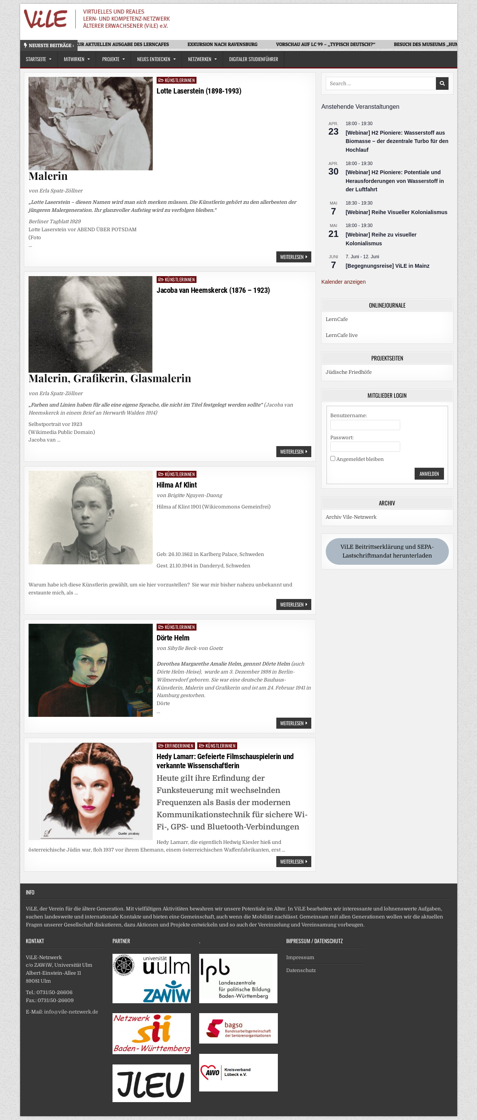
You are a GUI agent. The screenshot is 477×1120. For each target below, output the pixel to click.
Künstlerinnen (180, 80)
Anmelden (429, 473)
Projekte (110, 59)
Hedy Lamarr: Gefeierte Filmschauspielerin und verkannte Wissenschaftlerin (225, 761)
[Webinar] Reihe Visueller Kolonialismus (396, 212)
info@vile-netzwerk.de (71, 1012)
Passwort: (341, 437)
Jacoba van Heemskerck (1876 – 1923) (213, 290)
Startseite (36, 59)
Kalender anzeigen (343, 282)
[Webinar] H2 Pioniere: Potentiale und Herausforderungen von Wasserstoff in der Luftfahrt (394, 180)
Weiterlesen (295, 257)
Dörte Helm (173, 637)
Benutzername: (348, 415)
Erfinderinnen (179, 745)
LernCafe (337, 319)
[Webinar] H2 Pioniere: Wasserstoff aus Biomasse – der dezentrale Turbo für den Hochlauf (396, 141)
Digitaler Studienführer (253, 59)
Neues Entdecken (153, 59)
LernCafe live (342, 335)
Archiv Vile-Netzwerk (351, 517)
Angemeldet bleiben (360, 459)
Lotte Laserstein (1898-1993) (199, 90)
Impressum (300, 957)
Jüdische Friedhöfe (349, 372)
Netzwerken (199, 59)
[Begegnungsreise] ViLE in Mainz (387, 266)
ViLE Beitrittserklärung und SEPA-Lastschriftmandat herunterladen (387, 551)
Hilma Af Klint (177, 484)
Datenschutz (301, 970)
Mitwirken (74, 59)
